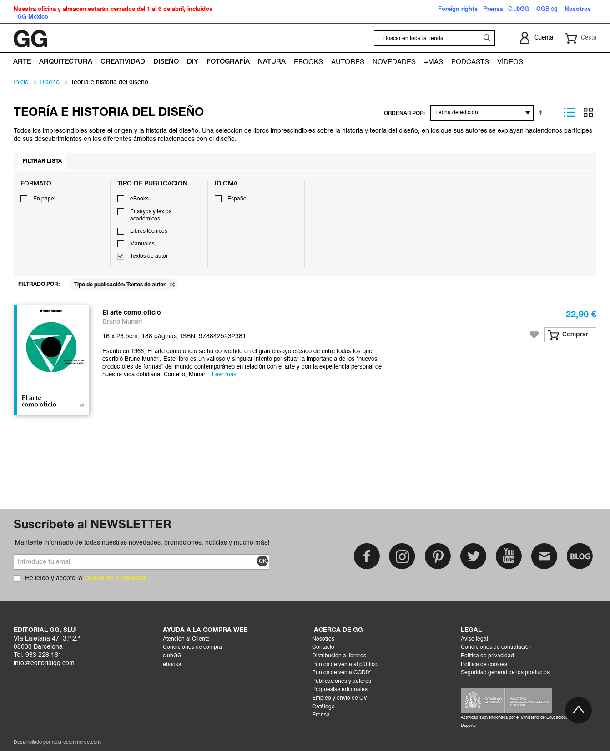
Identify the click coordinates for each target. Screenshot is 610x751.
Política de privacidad (487, 656)
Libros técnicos (148, 231)
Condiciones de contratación (496, 647)
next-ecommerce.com (76, 742)
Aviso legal (474, 639)
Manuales (142, 244)
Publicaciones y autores (341, 681)
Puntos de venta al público (345, 664)
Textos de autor (149, 256)
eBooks (139, 199)
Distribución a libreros (339, 656)
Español (237, 199)
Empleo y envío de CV (339, 698)
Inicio (21, 82)
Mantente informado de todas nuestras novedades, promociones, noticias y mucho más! (142, 543)
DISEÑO (50, 82)
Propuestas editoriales (340, 689)
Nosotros (323, 639)
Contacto (323, 647)
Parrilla (588, 112)
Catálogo (323, 707)
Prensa (321, 715)
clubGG (172, 656)
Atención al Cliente (186, 639)
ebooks (172, 664)
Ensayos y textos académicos (150, 215)
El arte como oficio (131, 313)
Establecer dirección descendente (542, 112)
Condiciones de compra (192, 647)
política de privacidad (114, 578)
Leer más (224, 375)
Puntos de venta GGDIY (341, 673)
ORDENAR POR (403, 113)
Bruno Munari (122, 322)
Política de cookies (484, 664)
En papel (44, 199)
